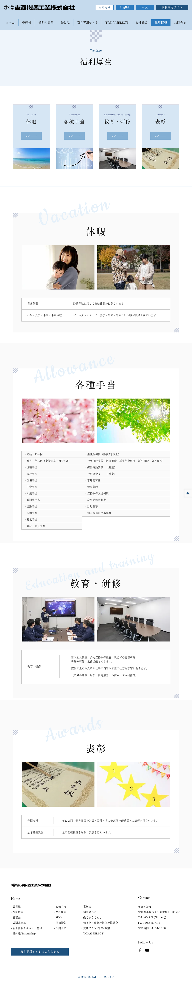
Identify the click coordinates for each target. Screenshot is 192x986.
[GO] (31, 136)
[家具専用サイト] (172, 7)
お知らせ (61, 906)
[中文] (145, 7)
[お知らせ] (105, 7)
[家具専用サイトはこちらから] (40, 952)
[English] (125, 7)
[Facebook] (139, 950)
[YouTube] (147, 950)
